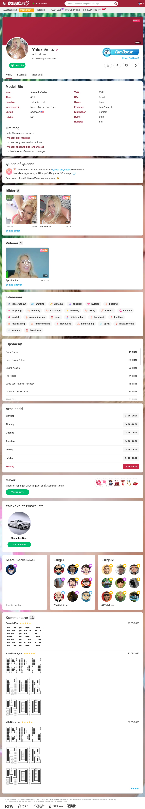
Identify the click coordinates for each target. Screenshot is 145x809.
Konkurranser (72, 10)
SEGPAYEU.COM (60, 799)
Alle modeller (10, 10)
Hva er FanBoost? (130, 58)
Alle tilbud (57, 9)
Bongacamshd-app (93, 9)
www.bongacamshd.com (30, 799)
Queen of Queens (61, 169)
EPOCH (48, 799)
